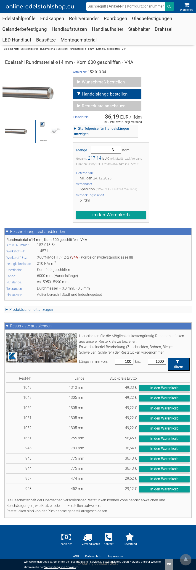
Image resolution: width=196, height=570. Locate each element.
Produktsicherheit (31, 309)
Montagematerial (79, 40)
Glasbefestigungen (152, 18)
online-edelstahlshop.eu (39, 7)
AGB (76, 556)
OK (169, 564)
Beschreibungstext (37, 231)
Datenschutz (93, 556)
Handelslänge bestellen (105, 94)
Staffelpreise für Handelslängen (101, 131)
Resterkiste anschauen (104, 106)
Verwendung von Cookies (60, 567)
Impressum (115, 556)
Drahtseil (164, 29)
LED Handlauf (16, 40)
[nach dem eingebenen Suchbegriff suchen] (169, 6)
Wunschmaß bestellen (103, 82)
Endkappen (52, 18)
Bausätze (46, 40)
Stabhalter (139, 29)
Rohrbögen (115, 18)
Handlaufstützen (69, 29)
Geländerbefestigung (24, 29)
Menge (81, 150)
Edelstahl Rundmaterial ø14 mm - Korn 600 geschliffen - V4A (92, 48)
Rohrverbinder (84, 18)
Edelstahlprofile (18, 18)
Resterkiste (31, 326)
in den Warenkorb (111, 215)
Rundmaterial (48, 48)
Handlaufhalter (107, 29)
